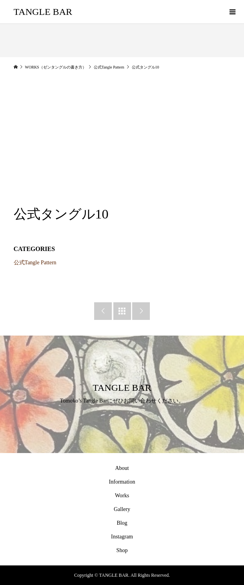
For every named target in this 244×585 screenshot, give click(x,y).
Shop (122, 550)
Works (122, 495)
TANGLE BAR (43, 12)
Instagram (122, 537)
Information (122, 482)
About (122, 468)
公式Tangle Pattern (35, 262)
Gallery (122, 509)
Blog (122, 523)
